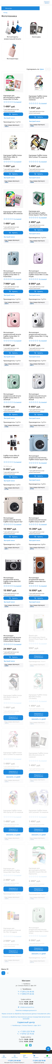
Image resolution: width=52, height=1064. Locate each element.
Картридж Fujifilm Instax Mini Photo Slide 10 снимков (12, 157)
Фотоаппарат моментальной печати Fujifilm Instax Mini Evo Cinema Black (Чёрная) (12, 638)
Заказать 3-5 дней (38, 719)
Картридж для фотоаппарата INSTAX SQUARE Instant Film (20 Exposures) (37, 871)
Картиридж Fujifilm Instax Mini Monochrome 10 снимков (38, 755)
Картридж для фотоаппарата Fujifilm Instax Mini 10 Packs (11, 97)
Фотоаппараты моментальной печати (12, 38)
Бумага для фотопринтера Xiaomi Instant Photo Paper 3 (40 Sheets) (38, 638)
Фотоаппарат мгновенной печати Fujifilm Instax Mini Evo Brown (37, 580)
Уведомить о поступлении (38, 656)
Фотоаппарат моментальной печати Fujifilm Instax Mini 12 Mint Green (38, 930)
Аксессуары (36, 37)
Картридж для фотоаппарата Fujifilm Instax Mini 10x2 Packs (11, 870)
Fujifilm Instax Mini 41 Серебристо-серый (11, 456)
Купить (15, 114)
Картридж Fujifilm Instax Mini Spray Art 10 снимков (13, 811)
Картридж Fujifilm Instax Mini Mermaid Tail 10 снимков (38, 98)
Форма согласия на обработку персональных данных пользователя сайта (26, 1014)
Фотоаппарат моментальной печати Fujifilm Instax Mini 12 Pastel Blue (12, 273)
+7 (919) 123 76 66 (27, 1034)
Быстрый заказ (9, 118)
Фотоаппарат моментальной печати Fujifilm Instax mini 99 (37, 520)
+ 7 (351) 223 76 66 (27, 1031)
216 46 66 (14, 1061)
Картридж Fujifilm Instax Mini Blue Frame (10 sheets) (38, 696)
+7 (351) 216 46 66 (27, 991)
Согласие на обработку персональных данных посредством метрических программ (26, 1018)
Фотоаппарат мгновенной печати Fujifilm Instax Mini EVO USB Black (12, 580)
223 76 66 (38, 1061)
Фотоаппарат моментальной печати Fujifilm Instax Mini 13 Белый (37, 397)
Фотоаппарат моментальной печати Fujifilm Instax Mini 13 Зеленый (12, 397)
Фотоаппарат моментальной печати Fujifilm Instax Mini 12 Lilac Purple (38, 273)
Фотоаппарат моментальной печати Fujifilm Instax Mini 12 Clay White (38, 335)
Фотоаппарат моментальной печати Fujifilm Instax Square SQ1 (38, 458)
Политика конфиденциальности (26, 1010)
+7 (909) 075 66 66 (27, 994)
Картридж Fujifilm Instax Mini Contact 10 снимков (38, 156)
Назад (5, 12)
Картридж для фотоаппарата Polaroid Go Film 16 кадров (12, 930)
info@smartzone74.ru (27, 1007)
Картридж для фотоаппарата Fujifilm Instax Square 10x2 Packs (38, 213)
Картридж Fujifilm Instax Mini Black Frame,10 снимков (12, 697)
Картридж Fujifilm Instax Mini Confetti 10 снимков (12, 753)
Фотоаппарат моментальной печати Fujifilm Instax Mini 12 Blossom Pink (12, 335)
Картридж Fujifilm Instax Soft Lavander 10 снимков (38, 811)
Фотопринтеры (12, 59)
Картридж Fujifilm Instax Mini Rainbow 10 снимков (13, 213)
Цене (42, 69)
